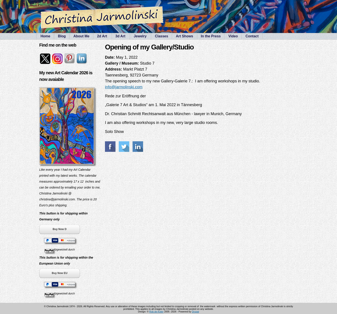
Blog (62, 36)
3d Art (120, 36)
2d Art (102, 36)
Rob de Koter (156, 311)
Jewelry (140, 36)
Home (45, 36)
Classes (161, 36)
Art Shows (184, 36)
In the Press (211, 36)
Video (233, 36)
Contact (252, 36)
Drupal (195, 311)
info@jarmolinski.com (123, 87)
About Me (81, 36)
